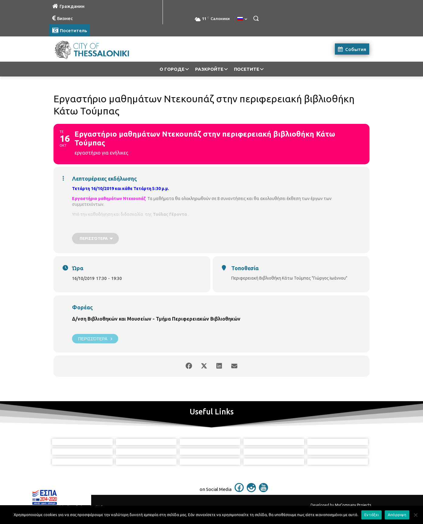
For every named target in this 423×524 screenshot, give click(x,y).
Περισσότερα (95, 338)
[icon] (239, 490)
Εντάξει (371, 514)
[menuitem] (242, 19)
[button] (256, 18)
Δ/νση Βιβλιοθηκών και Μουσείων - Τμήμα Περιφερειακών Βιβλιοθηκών (156, 319)
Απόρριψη (397, 514)
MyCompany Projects (353, 505)
